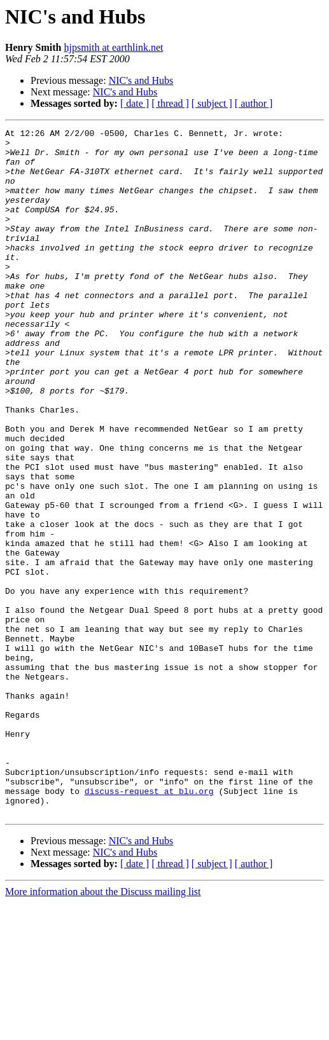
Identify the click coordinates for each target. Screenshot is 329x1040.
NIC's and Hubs (141, 80)
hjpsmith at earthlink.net (113, 47)
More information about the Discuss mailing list (103, 1028)
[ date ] (134, 103)
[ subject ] (212, 103)
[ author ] (254, 103)
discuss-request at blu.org (149, 924)
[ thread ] (170, 103)
